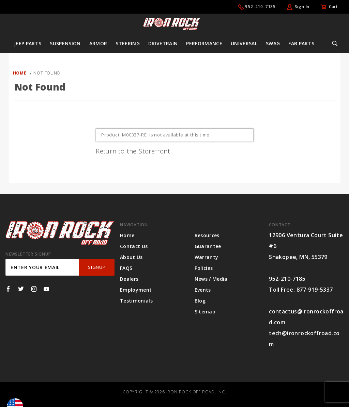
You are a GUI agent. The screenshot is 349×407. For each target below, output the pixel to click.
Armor (98, 43)
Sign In (302, 7)
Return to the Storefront (133, 151)
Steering (128, 43)
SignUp (96, 267)
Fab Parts (301, 43)
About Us (131, 257)
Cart (333, 7)
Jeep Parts (28, 43)
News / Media (211, 279)
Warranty (206, 257)
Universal (244, 43)
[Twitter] (21, 289)
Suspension (65, 43)
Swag (273, 43)
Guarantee (208, 246)
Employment (136, 290)
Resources (207, 235)
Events (203, 290)
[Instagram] (34, 289)
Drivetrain (163, 43)
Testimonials (136, 300)
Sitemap (205, 311)
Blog (200, 300)
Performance (204, 43)
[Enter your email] (42, 267)
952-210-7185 (260, 7)
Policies (204, 268)
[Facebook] (8, 289)
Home (127, 235)
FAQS (126, 268)
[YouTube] (46, 289)
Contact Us (134, 246)
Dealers (129, 279)
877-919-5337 (315, 289)
